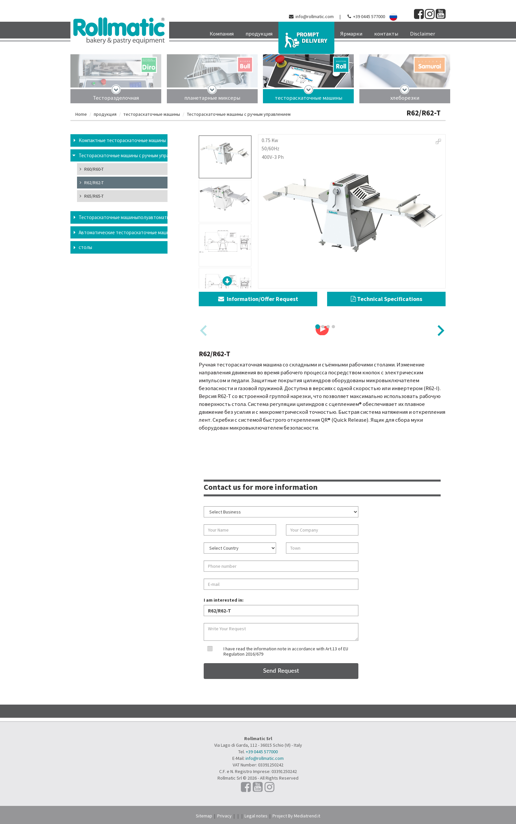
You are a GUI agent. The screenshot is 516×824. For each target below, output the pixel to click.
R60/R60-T (92, 169)
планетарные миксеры (212, 97)
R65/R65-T (92, 196)
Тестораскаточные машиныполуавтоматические (123, 217)
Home (81, 114)
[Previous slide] (204, 330)
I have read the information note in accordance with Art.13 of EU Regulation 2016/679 (285, 651)
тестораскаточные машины (308, 97)
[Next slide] (440, 330)
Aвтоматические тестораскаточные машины (123, 232)
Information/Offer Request (258, 299)
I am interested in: (224, 600)
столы (85, 247)
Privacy (224, 816)
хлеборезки (404, 97)
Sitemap (204, 816)
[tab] (317, 326)
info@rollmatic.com (315, 16)
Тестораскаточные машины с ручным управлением (239, 114)
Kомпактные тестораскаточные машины (122, 140)
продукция (105, 114)
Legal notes (256, 816)
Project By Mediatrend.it (296, 816)
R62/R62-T (92, 183)
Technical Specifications (386, 299)
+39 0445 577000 (369, 16)
